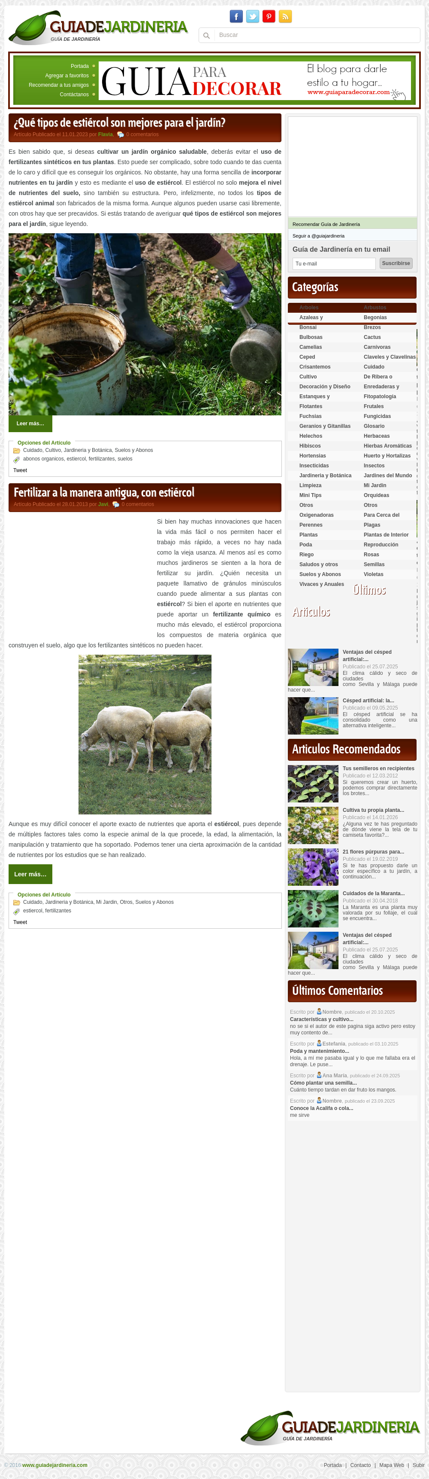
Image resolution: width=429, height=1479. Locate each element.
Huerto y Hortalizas (387, 456)
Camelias (310, 347)
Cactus (372, 337)
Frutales (374, 406)
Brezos (372, 327)
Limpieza (310, 485)
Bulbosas (311, 337)
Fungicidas (377, 416)
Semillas (374, 564)
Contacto (360, 1465)
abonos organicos (43, 459)
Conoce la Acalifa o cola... (321, 1108)
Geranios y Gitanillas (324, 426)
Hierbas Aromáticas (388, 446)
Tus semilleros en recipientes (378, 768)
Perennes (311, 525)
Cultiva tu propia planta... (373, 810)
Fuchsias (310, 416)
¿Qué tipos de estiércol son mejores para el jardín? (119, 123)
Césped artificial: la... (368, 701)
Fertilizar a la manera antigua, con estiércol (104, 493)
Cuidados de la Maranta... (374, 893)
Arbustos (375, 308)
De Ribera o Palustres (378, 380)
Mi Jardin (106, 902)
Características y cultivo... (321, 1019)
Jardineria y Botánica (88, 450)
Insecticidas (314, 466)
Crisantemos (315, 367)
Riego (306, 555)
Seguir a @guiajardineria (318, 235)
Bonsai (308, 327)
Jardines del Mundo (388, 476)
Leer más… (31, 424)
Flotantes (310, 406)
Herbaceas (377, 436)
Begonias (375, 317)
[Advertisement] (81, 576)
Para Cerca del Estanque (381, 518)
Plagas (372, 525)
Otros (126, 902)
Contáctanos (74, 94)
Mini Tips (310, 495)
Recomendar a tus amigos (59, 85)
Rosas (371, 555)
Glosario (374, 426)
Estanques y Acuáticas (314, 400)
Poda (305, 545)
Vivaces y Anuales (321, 584)
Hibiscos (310, 446)
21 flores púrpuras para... (373, 852)
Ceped (307, 357)
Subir (419, 1465)
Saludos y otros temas (318, 568)
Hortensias (312, 456)
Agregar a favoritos (67, 76)
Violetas (374, 574)
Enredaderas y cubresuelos (381, 390)
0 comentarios (143, 134)
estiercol (76, 459)
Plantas (308, 535)
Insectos (374, 466)
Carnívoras (377, 347)
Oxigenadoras (316, 515)
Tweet (20, 470)
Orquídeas (376, 495)
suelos (125, 459)
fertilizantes (102, 459)
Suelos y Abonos (134, 450)
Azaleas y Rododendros (316, 321)
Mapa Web (391, 1465)
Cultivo (53, 450)
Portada (80, 66)
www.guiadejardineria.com (55, 1465)
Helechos (310, 436)
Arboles (309, 308)
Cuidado (32, 450)
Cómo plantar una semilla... (323, 1083)
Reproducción (381, 545)
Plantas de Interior (386, 535)
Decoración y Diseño (324, 387)
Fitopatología (380, 396)
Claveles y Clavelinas (390, 357)
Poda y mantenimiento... (319, 1051)
